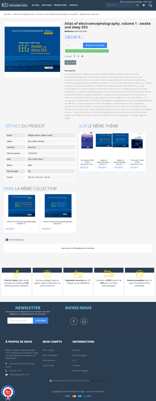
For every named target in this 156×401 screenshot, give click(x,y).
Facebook (74, 321)
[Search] (123, 5)
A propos (76, 350)
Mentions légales (79, 355)
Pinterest (82, 56)
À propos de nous (18, 341)
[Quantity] (73, 45)
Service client (48, 365)
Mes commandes (50, 355)
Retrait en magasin (80, 370)
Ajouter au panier (95, 45)
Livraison (76, 365)
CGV (74, 360)
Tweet (78, 56)
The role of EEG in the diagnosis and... (87, 162)
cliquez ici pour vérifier (98, 381)
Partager (74, 56)
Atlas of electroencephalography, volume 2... (104, 162)
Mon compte (48, 350)
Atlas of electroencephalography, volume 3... (120, 162)
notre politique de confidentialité (30, 312)
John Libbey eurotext (36, 141)
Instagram (84, 321)
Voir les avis (70, 62)
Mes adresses (49, 360)
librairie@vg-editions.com (19, 374)
